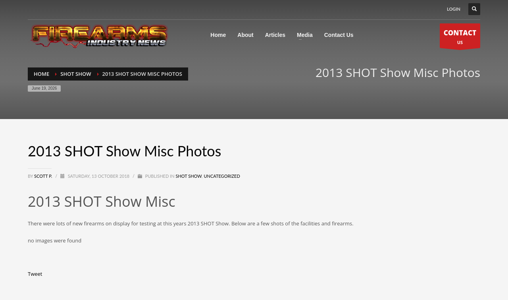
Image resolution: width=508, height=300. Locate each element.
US (460, 37)
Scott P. (43, 176)
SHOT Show (188, 176)
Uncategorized (222, 176)
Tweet (35, 273)
